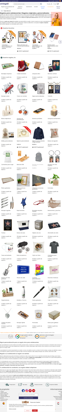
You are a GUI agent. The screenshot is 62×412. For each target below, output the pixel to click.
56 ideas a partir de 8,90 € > (38, 229)
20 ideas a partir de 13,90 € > (54, 229)
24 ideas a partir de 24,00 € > (7, 318)
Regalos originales (30, 332)
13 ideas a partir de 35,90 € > (7, 69)
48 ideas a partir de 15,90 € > (54, 137)
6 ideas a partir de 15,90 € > (54, 92)
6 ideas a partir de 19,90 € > (7, 137)
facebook (23, 390)
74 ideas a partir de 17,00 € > (38, 273)
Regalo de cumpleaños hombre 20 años (47, 332)
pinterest (30, 390)
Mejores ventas (58, 7)
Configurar (28, 410)
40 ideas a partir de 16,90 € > (54, 273)
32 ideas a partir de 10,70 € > (23, 114)
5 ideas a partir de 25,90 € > (7, 184)
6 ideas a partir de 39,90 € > (38, 92)
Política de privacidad (12, 408)
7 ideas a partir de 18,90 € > (54, 206)
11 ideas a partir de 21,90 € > (23, 206)
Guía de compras (59, 399)
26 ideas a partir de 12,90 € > (38, 296)
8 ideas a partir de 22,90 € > (38, 251)
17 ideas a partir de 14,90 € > (7, 251)
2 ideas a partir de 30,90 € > (38, 184)
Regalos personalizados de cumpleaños (7, 332)
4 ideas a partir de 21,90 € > (7, 92)
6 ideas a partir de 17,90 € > (38, 114)
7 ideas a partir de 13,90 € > (23, 273)
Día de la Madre (43, 7)
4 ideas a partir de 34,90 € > (23, 251)
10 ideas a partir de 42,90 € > (38, 69)
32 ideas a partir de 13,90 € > (23, 92)
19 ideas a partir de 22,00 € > (54, 69)
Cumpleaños (50, 6)
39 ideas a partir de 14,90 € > (23, 229)
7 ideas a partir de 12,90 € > (7, 273)
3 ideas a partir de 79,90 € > (7, 206)
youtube (33, 390)
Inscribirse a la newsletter (28, 397)
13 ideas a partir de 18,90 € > (7, 160)
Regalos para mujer (36, 332)
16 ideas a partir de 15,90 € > (7, 114)
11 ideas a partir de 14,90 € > (23, 318)
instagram (26, 390)
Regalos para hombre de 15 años (20, 332)
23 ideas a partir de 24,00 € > (38, 206)
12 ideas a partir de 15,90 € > (23, 160)
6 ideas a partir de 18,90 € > (54, 251)
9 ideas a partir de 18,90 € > (54, 318)
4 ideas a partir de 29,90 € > (7, 296)
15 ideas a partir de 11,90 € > (54, 160)
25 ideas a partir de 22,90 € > (54, 296)
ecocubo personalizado (46, 362)
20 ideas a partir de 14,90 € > (54, 184)
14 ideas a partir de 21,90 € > (23, 69)
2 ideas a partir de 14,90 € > (38, 318)
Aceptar (35, 410)
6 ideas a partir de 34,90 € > (54, 114)
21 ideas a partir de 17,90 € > (23, 296)
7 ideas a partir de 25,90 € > (23, 184)
